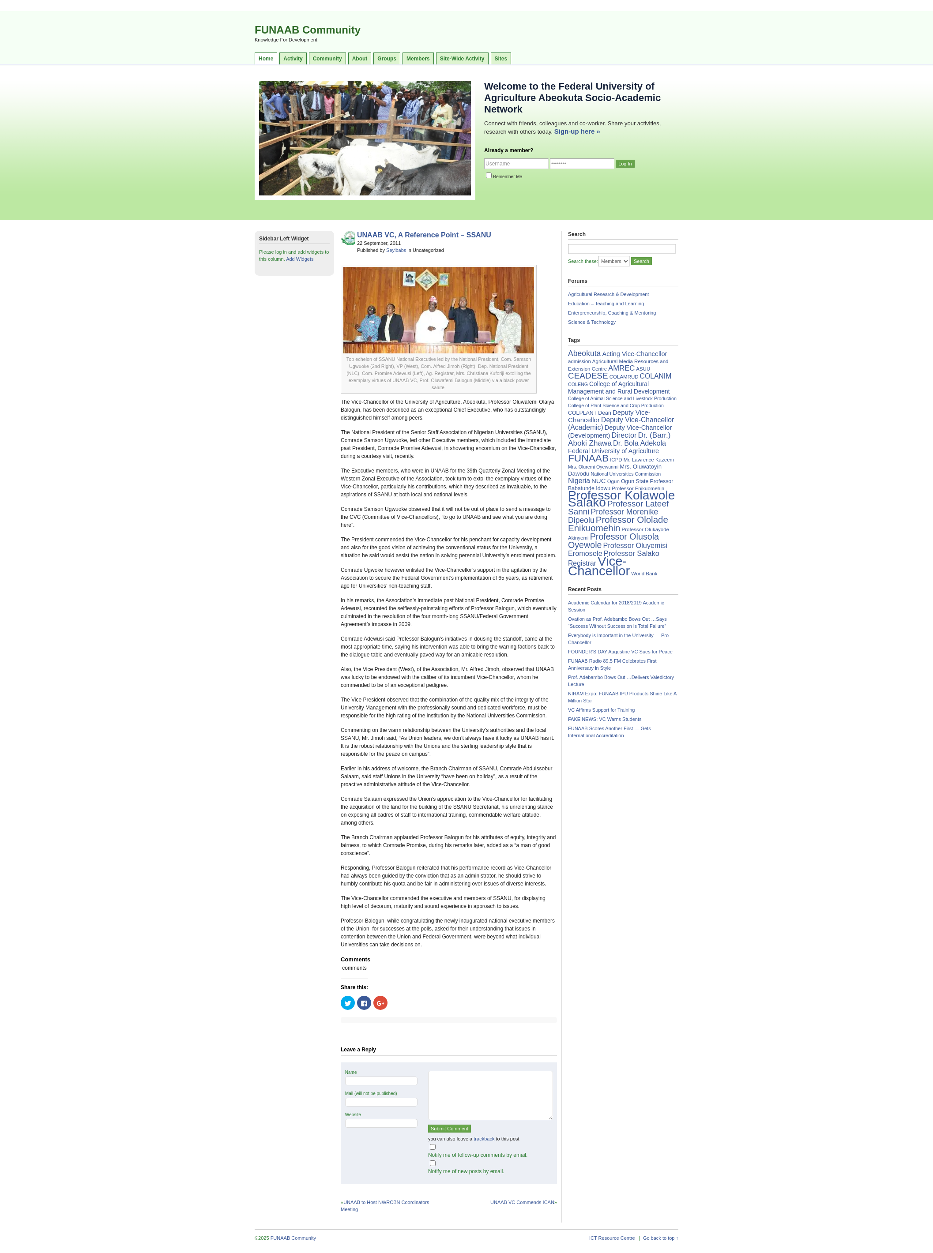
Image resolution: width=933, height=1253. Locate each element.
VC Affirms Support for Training (601, 710)
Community (327, 59)
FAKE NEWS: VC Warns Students (604, 719)
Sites (501, 59)
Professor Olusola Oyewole (613, 541)
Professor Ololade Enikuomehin (618, 523)
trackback (484, 1138)
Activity (292, 59)
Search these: (583, 261)
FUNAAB (588, 458)
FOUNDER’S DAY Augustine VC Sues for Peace (620, 651)
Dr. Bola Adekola (639, 443)
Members (418, 59)
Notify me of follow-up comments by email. (477, 1155)
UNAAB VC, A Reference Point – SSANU (424, 235)
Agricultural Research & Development (608, 294)
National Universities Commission (626, 473)
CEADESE (588, 375)
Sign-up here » (577, 131)
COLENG (578, 384)
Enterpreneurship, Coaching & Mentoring (612, 312)
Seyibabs (396, 250)
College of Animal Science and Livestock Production (622, 398)
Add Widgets (299, 259)
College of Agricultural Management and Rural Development (619, 387)
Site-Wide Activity (462, 59)
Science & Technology (592, 322)
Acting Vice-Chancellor (634, 353)
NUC (598, 480)
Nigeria (579, 480)
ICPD (616, 459)
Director (623, 435)
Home (266, 59)
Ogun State (635, 481)
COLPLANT (582, 413)
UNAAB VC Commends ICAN (522, 1202)
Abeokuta (584, 353)
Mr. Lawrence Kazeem (649, 459)
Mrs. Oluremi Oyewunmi (593, 466)
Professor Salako (631, 553)
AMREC (621, 368)
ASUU (643, 368)
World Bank (644, 573)
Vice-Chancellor (599, 566)
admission (579, 361)
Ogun (613, 481)
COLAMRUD (624, 376)
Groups (386, 59)
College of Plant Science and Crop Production (616, 405)
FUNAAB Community (308, 30)
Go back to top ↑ (660, 1238)
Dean (604, 413)
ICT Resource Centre (612, 1238)
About (360, 59)
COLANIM (656, 376)
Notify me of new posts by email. (466, 1171)
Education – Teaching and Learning (606, 303)
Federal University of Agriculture (613, 450)
